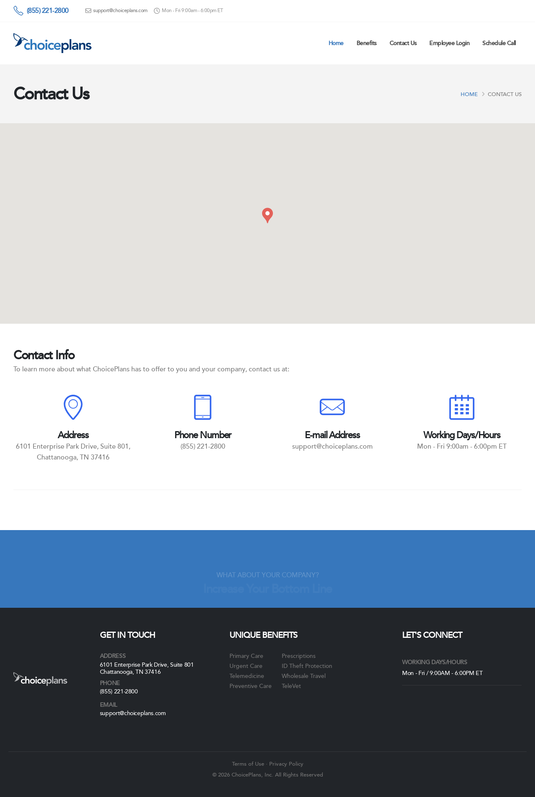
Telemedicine (246, 676)
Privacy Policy (286, 764)
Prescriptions (299, 656)
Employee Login (449, 43)
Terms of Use (248, 764)
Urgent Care (245, 666)
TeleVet (291, 686)
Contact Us (403, 43)
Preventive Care (250, 686)
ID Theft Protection (307, 666)
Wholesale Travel (304, 676)
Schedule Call (499, 43)
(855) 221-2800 (48, 11)
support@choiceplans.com (120, 11)
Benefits (367, 43)
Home (336, 43)
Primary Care (246, 656)
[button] (267, 215)
